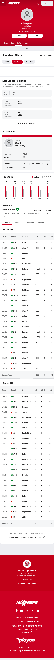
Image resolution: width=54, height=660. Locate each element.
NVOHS (25, 243)
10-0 (15, 248)
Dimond (25, 332)
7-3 (14, 332)
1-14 (15, 258)
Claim (19, 35)
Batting (7, 222)
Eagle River (26, 279)
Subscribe (19, 621)
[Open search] (37, 3)
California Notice (34, 626)
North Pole (26, 263)
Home (5, 43)
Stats (19, 43)
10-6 (15, 263)
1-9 (14, 279)
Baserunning (19, 222)
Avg (36, 236)
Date (4, 236)
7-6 (14, 305)
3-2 (14, 274)
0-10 (15, 363)
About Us (20, 617)
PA (45, 236)
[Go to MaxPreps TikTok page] (16, 611)
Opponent (26, 236)
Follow (35, 35)
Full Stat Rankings (27, 123)
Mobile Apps (32, 617)
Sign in (47, 3)
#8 (24, 167)
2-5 (14, 353)
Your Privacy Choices (27, 629)
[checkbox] (35, 208)
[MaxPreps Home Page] (23, 49)
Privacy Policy (32, 621)
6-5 (14, 243)
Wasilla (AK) (27, 26)
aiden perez (27, 23)
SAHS (24, 258)
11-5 (15, 269)
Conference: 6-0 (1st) (39, 163)
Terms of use (18, 626)
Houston (25, 326)
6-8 (14, 290)
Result (13, 236)
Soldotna (25, 284)
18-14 (15, 295)
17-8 (15, 300)
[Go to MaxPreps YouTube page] (21, 611)
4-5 (14, 368)
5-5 (14, 284)
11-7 (15, 311)
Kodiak (25, 253)
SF (36, 390)
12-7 (15, 342)
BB (50, 390)
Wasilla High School (27, 566)
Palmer (25, 269)
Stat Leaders (14, 537)
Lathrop (25, 295)
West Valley (26, 248)
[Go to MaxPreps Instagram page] (27, 611)
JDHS (24, 368)
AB (52, 236)
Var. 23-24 (29, 62)
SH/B (43, 390)
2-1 (14, 358)
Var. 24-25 (17, 62)
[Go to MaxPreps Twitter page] (32, 611)
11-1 (15, 326)
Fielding (30, 222)
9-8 (14, 337)
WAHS (24, 274)
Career (6, 62)
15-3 (15, 253)
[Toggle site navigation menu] (3, 3)
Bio (12, 43)
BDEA (24, 321)
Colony (25, 316)
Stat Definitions (45, 55)
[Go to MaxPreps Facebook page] (37, 611)
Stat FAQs (40, 537)
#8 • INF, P (27, 32)
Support (27, 632)
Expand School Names (43, 209)
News (26, 43)
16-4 (15, 316)
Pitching (40, 222)
